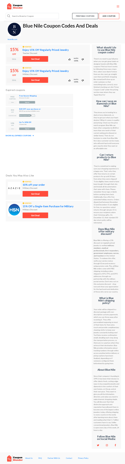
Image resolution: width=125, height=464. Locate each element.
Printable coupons (85, 16)
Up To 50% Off (25, 122)
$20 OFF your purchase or (30, 109)
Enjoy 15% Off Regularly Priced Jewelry (46, 49)
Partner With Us (54, 458)
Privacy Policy (83, 458)
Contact (69, 458)
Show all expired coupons (19, 135)
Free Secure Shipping (28, 96)
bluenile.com (12, 39)
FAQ (40, 458)
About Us (29, 458)
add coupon (109, 16)
